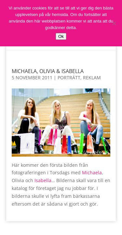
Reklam (92, 77)
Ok (61, 36)
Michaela (92, 172)
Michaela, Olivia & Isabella (48, 71)
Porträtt (69, 77)
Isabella (42, 180)
